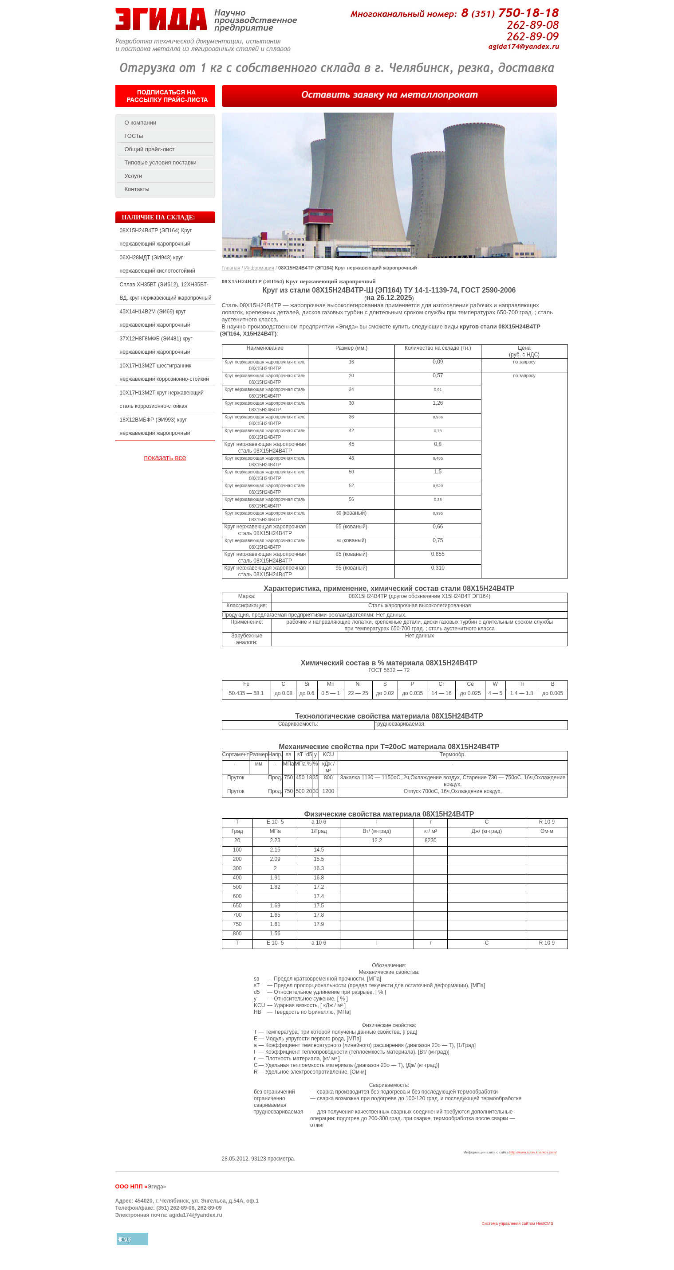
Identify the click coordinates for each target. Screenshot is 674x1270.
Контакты (137, 189)
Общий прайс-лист (150, 149)
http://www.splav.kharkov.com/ (532, 1152)
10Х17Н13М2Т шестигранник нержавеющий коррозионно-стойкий (164, 372)
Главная (231, 267)
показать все (165, 457)
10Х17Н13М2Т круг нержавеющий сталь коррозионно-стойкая (162, 399)
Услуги (133, 175)
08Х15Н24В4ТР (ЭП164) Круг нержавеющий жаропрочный (156, 237)
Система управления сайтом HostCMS (517, 1224)
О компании (141, 122)
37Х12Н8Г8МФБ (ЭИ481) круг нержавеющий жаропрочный (156, 345)
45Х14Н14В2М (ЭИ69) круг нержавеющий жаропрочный (155, 318)
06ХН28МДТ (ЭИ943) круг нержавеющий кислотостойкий (157, 264)
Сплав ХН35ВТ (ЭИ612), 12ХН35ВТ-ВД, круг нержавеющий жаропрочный (166, 291)
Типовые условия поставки (161, 162)
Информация (259, 267)
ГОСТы (134, 136)
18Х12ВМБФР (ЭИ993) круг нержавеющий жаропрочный (155, 426)
